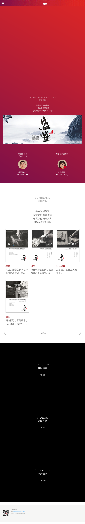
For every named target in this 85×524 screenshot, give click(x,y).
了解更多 (42, 377)
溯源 (8, 317)
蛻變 (33, 266)
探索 (8, 266)
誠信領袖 (60, 266)
